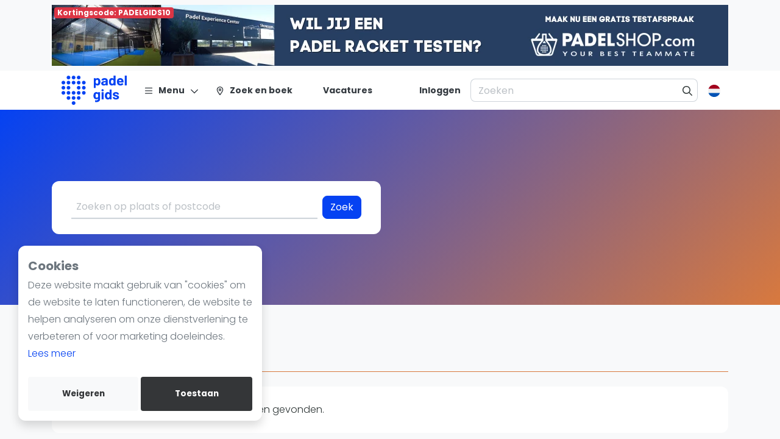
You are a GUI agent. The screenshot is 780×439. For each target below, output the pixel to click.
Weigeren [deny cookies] (83, 393)
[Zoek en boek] (254, 90)
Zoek (341, 207)
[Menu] (171, 90)
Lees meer (52, 353)
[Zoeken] (688, 90)
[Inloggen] (440, 90)
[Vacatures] (340, 90)
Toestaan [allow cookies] (197, 393)
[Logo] (94, 90)
